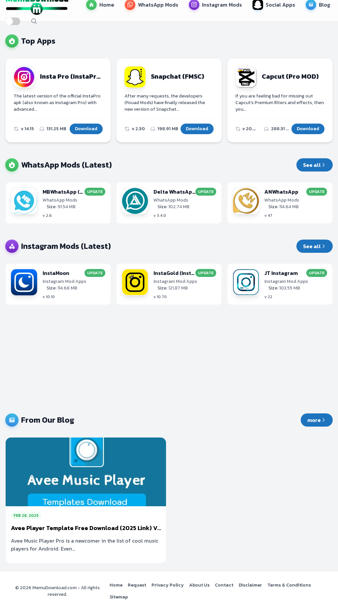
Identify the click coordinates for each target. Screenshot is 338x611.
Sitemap (119, 596)
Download (86, 128)
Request (137, 585)
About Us (199, 585)
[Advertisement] (169, 359)
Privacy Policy (168, 585)
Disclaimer (250, 585)
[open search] (34, 21)
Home (116, 585)
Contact (224, 585)
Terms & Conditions (289, 585)
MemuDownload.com (54, 587)
